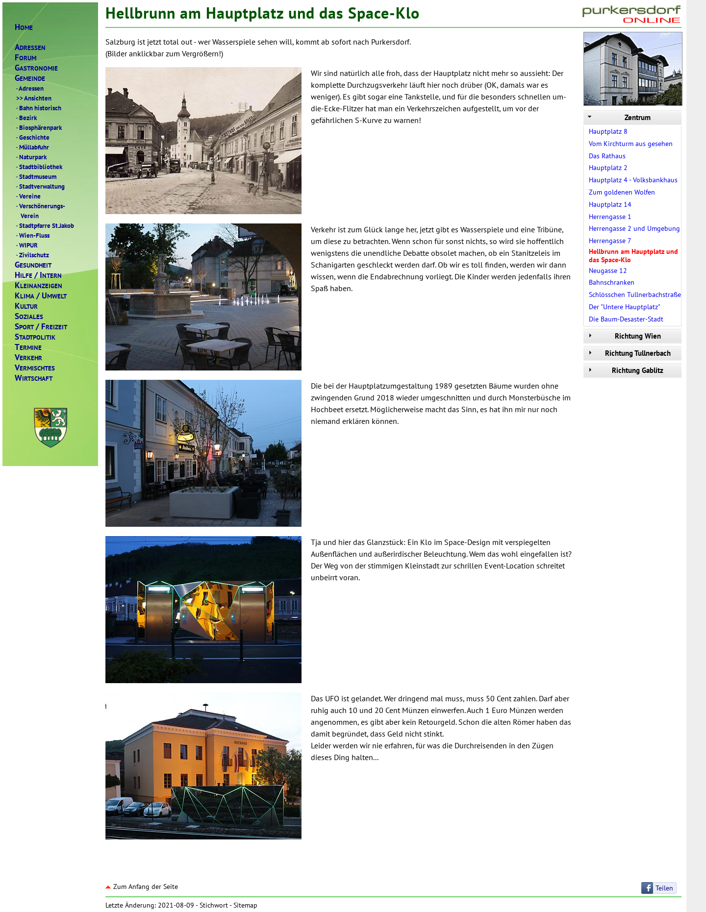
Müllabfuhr (32, 147)
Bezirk (26, 117)
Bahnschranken (611, 282)
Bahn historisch (38, 107)
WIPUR (26, 245)
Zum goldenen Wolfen (622, 192)
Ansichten (33, 98)
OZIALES (29, 316)
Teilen (664, 888)
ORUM (25, 57)
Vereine (28, 196)
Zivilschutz (32, 254)
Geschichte (32, 137)
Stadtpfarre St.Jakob (44, 225)
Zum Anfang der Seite (141, 886)
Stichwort (214, 905)
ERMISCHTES (35, 368)
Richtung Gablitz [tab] (624, 370)
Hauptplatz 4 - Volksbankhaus (633, 179)
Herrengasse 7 (610, 240)
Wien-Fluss (32, 235)
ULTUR (26, 306)
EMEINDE (30, 78)
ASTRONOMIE (36, 68)
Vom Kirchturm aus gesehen (631, 143)
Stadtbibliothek (38, 166)
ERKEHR (28, 357)
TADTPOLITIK (35, 337)
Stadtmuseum (35, 176)
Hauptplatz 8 (608, 131)
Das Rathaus (607, 155)
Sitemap (245, 905)
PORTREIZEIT (41, 326)
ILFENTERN (38, 275)
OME (24, 27)
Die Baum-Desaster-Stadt (626, 319)
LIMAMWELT (41, 296)
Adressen (29, 88)
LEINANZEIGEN (38, 285)
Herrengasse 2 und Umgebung (634, 228)
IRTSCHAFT (33, 378)
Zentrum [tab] (618, 117)
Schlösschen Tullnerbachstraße (635, 294)
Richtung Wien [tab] (623, 336)
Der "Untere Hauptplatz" (624, 306)
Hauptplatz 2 (608, 167)
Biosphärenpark (38, 127)
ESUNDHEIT (33, 265)
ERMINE (28, 347)
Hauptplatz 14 (610, 204)
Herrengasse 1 (610, 216)
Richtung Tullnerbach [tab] (628, 353)
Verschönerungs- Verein (40, 210)
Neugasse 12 (608, 270)
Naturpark (31, 156)
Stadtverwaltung (40, 186)
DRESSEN (30, 47)
